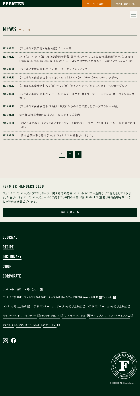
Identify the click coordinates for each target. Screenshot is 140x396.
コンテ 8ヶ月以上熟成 (15, 306)
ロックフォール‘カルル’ (28, 324)
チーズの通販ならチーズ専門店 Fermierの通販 (73, 297)
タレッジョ (8, 324)
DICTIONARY (12, 256)
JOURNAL (10, 237)
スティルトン (50, 324)
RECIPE (8, 247)
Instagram (5, 340)
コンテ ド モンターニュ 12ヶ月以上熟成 (105, 306)
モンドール (106, 297)
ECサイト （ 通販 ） (96, 4)
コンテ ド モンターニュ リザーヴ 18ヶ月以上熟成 (55, 306)
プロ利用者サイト (125, 4)
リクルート (8, 289)
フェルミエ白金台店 (35, 297)
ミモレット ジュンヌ (49, 315)
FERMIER (124, 365)
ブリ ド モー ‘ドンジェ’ (74, 315)
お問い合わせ (31, 289)
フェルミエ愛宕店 (12, 297)
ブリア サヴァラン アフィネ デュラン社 (109, 315)
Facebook (13, 340)
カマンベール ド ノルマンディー (20, 315)
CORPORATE (12, 276)
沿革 (19, 289)
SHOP (7, 266)
